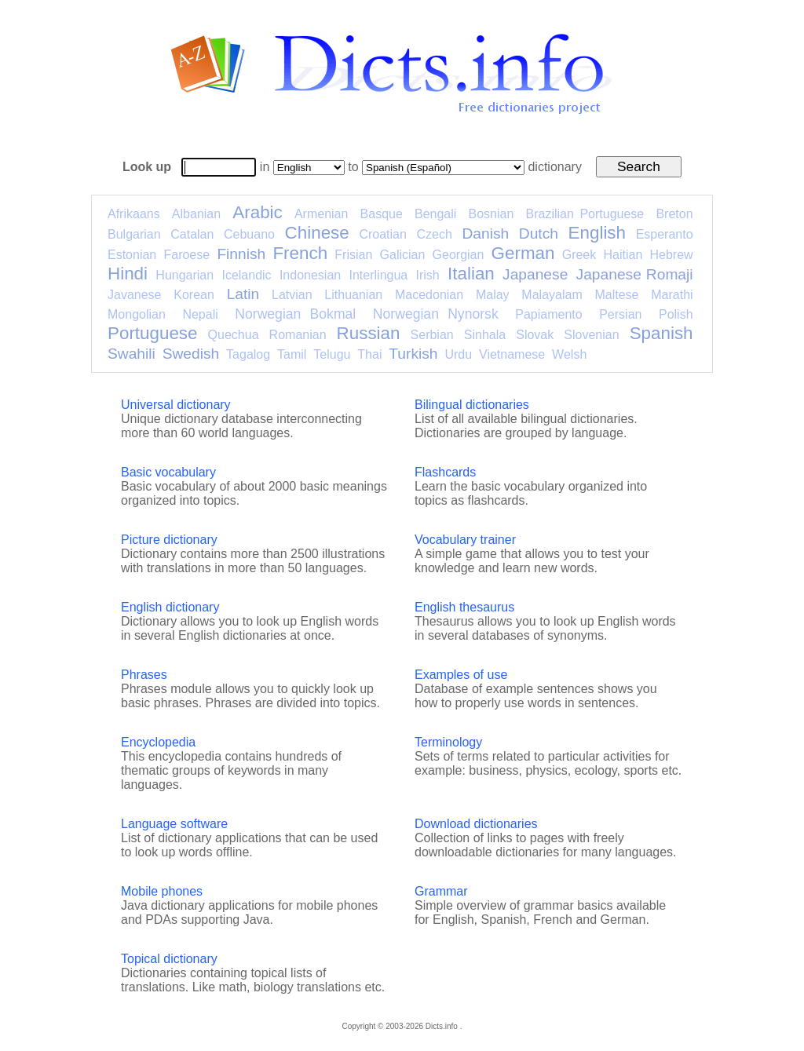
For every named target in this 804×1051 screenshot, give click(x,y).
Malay (493, 294)
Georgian (458, 254)
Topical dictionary (169, 958)
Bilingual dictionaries (472, 404)
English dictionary (170, 607)
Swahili (131, 353)
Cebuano (249, 234)
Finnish (241, 254)
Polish (676, 314)
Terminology (448, 742)
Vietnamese (512, 354)
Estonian (132, 254)
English (597, 233)
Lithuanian (353, 294)
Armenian (321, 214)
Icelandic (246, 275)
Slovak (535, 334)
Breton (674, 214)
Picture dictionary (169, 539)
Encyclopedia (158, 742)
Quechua (233, 334)
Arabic (257, 212)
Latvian (292, 294)
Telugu (331, 354)
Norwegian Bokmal (295, 314)
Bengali (435, 214)
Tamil (291, 354)
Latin (243, 294)
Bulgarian (134, 234)
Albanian (196, 214)
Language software (174, 823)
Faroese (186, 254)
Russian (368, 333)
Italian (471, 273)
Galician (403, 254)
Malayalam (551, 294)
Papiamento (548, 314)
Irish (428, 275)
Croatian (382, 234)
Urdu (458, 354)
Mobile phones (162, 891)
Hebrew (671, 254)
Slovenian (591, 334)
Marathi (672, 294)
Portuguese (153, 333)
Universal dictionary (176, 404)
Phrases (144, 674)
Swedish (191, 353)
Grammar (441, 891)
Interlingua (378, 275)
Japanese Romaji (634, 274)
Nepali (199, 314)
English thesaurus (464, 607)
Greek (579, 254)
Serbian (432, 334)
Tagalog (248, 354)
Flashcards (445, 472)
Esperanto (664, 234)
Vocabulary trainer (465, 539)
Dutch (538, 233)
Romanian (298, 334)
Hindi (128, 273)
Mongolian (137, 314)
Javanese (135, 294)
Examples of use (461, 674)
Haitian (622, 254)
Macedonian (429, 294)
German (523, 253)
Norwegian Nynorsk (436, 314)
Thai (369, 354)
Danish (485, 233)
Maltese (616, 294)
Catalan (192, 234)
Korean (194, 294)
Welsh (569, 354)
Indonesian (310, 275)
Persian (620, 314)
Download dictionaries (476, 823)
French (299, 253)
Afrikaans (134, 214)
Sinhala (485, 334)
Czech (433, 234)
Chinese (317, 233)
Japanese (535, 274)
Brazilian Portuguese (585, 214)
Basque (381, 214)
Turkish (413, 353)
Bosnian (491, 214)
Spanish (661, 333)
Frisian (353, 254)
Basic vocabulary (168, 472)
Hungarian (184, 275)
